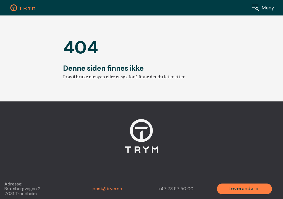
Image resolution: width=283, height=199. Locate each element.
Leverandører (244, 188)
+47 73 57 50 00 (175, 188)
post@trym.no (107, 189)
